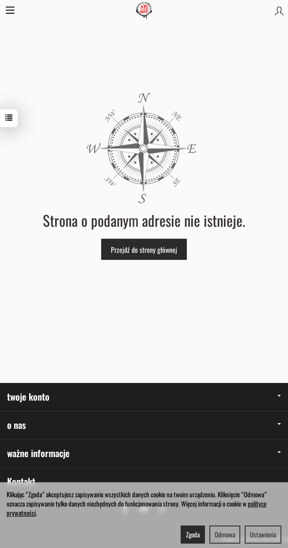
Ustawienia (263, 534)
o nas (144, 425)
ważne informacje (144, 453)
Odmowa (225, 534)
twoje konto (144, 396)
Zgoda (193, 534)
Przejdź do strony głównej (144, 249)
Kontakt (21, 481)
